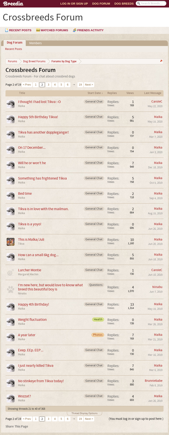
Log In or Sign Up (74, 3)
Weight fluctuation (32, 319)
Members (35, 43)
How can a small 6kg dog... (38, 254)
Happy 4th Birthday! (33, 304)
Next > (89, 85)
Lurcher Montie (29, 270)
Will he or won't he (32, 162)
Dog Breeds (124, 3)
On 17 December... (32, 147)
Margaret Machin (28, 274)
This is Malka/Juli (31, 239)
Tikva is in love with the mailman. (43, 208)
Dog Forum (101, 3)
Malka (21, 106)
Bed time (25, 193)
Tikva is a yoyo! (29, 224)
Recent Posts (13, 49)
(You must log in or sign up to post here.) (136, 419)
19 (80, 85)
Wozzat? (24, 396)
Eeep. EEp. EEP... (30, 350)
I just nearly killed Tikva (35, 365)
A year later (26, 335)
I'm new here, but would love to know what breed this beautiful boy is (50, 287)
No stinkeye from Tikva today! (41, 381)
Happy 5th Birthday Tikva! (38, 116)
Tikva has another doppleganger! (43, 132)
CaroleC (156, 101)
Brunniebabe (153, 381)
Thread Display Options (84, 413)
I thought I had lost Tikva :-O (39, 101)
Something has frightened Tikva (42, 178)
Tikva (21, 244)
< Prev (27, 85)
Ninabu (22, 293)
